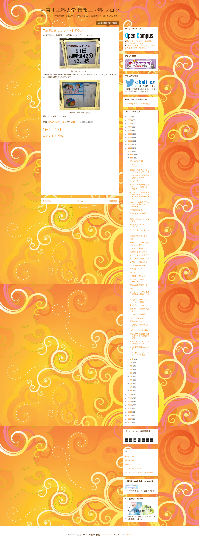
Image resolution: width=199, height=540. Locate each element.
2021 (130, 131)
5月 (131, 376)
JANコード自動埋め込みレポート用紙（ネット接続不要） (139, 204)
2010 (130, 409)
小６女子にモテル (137, 305)
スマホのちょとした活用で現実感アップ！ (139, 342)
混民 (131, 289)
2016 (130, 148)
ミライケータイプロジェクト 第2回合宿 (139, 354)
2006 (130, 422)
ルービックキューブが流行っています (139, 244)
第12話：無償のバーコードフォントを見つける (139, 171)
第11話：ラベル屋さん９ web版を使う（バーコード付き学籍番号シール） (139, 195)
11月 (132, 158)
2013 (130, 398)
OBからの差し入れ (137, 318)
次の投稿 (47, 201)
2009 (130, 412)
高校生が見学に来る (138, 266)
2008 (130, 415)
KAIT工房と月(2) (136, 161)
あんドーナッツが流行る (139, 255)
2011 (130, 405)
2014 (130, 395)
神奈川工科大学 (131, 456)
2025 (130, 117)
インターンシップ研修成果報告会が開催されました (139, 294)
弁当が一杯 (134, 181)
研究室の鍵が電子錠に (138, 236)
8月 (131, 366)
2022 (130, 127)
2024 (130, 120)
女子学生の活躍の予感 (138, 262)
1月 (131, 390)
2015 (130, 151)
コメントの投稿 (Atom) (81, 207)
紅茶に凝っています (138, 276)
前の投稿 (113, 201)
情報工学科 (129, 460)
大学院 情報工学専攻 (133, 468)
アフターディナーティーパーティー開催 (139, 301)
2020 (130, 134)
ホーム (80, 201)
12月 (132, 154)
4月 (131, 380)
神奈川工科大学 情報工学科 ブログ (80, 10)
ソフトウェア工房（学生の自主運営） (140, 472)
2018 (130, 141)
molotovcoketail (107, 535)
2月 (131, 387)
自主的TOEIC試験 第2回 (139, 259)
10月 (132, 359)
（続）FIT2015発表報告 (139, 330)
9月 (131, 363)
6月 (131, 373)
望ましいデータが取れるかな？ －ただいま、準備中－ (139, 187)
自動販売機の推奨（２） (139, 285)
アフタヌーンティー (138, 269)
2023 (130, 124)
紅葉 (131, 239)
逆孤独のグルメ (136, 321)
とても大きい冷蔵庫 (138, 314)
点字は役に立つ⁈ (137, 210)
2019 (130, 138)
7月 (131, 370)
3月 (131, 383)
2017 (130, 144)
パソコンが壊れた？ (138, 248)
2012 (130, 402)
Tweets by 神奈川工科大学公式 (137, 104)
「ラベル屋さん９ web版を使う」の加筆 (139, 176)
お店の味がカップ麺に (138, 252)
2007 (130, 419)
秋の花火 (133, 273)
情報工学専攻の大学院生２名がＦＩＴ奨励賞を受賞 (139, 336)
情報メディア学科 (132, 464)
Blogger (129, 535)
